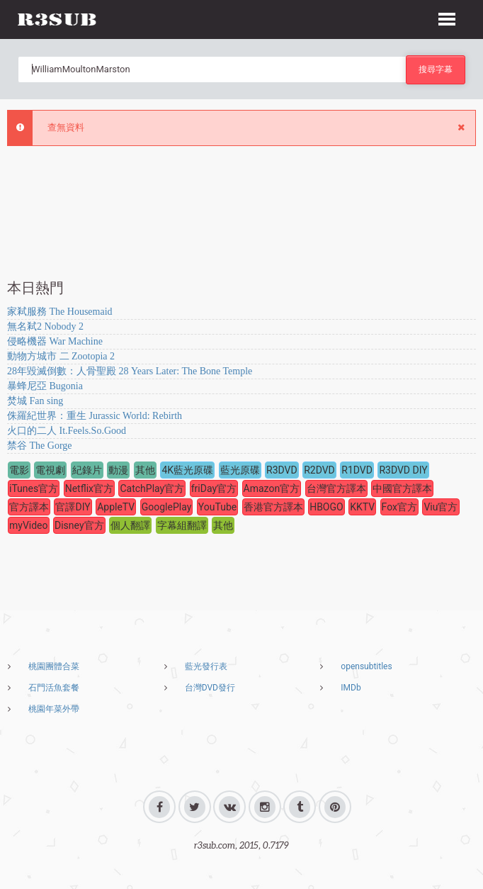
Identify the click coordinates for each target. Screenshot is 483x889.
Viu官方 (441, 507)
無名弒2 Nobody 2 (45, 326)
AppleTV (116, 507)
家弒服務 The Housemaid (60, 311)
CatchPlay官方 (152, 488)
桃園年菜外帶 (53, 709)
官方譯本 (29, 507)
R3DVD (281, 470)
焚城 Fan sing (35, 401)
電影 (19, 470)
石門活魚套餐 (53, 688)
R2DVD (319, 470)
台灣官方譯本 (336, 488)
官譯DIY (72, 507)
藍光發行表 (206, 666)
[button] (446, 17)
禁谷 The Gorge (39, 445)
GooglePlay (167, 507)
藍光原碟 (240, 470)
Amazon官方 (272, 488)
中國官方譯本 (402, 488)
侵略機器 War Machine (55, 341)
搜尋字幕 (436, 69)
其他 (145, 470)
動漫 (118, 470)
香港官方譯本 (273, 507)
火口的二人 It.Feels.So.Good (66, 430)
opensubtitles (366, 666)
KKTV (362, 507)
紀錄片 (87, 470)
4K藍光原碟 (187, 470)
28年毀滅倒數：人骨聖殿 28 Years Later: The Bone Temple (129, 371)
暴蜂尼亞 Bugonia (45, 386)
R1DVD (357, 470)
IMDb (350, 688)
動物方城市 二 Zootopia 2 (61, 356)
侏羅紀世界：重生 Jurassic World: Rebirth (94, 415)
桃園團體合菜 (53, 666)
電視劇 (50, 470)
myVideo (28, 525)
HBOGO (326, 507)
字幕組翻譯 (182, 525)
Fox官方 (399, 507)
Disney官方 (79, 525)
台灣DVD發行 (210, 688)
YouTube (217, 507)
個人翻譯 (130, 525)
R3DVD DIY (403, 470)
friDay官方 (214, 488)
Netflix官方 (89, 488)
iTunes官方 (33, 488)
